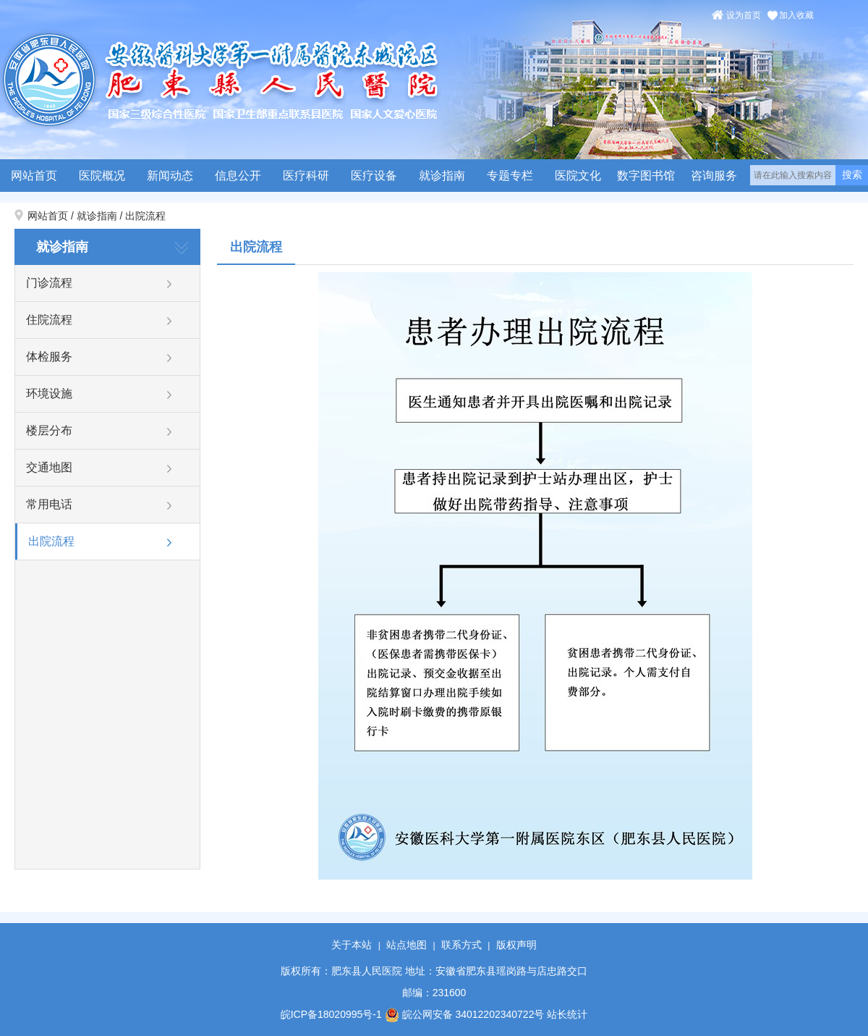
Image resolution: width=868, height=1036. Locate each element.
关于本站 (351, 945)
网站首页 (34, 175)
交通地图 (49, 467)
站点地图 (406, 945)
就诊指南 (442, 175)
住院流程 (49, 319)
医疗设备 (374, 175)
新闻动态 (170, 175)
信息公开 (238, 175)
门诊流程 (49, 283)
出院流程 (145, 216)
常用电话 (49, 504)
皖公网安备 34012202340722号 (465, 1014)
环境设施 (49, 393)
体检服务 (49, 356)
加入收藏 (796, 15)
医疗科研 (306, 175)
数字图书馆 (646, 175)
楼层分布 (49, 430)
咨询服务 (714, 175)
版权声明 (516, 945)
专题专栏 (510, 175)
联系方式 (461, 945)
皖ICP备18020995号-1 (331, 1014)
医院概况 (102, 175)
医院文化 (578, 175)
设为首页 (743, 15)
